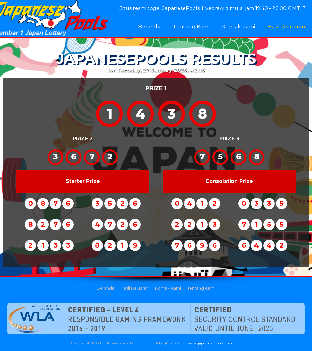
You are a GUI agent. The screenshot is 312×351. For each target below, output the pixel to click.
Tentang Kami (191, 27)
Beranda (149, 27)
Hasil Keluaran (286, 27)
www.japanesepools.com (209, 343)
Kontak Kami (238, 27)
